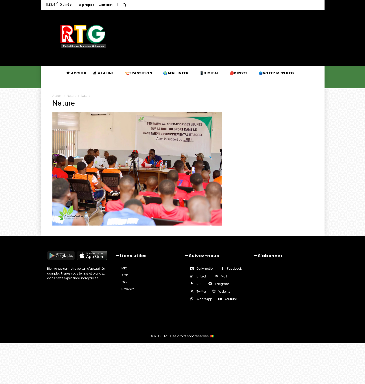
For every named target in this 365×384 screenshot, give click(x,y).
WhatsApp (204, 299)
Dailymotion (206, 268)
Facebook (234, 268)
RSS (199, 284)
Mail (224, 276)
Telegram (222, 284)
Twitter (201, 291)
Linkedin (202, 276)
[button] (124, 5)
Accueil (57, 96)
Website (224, 291)
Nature (71, 96)
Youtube (231, 299)
